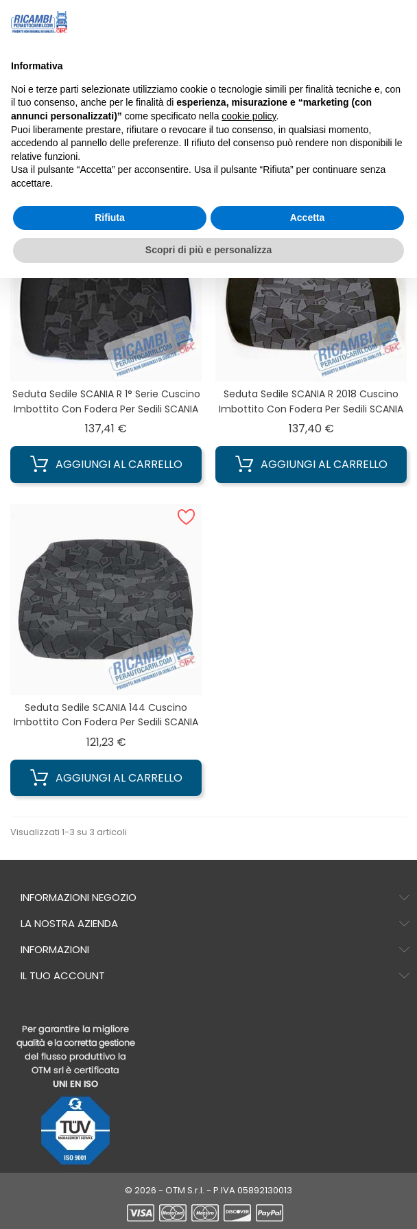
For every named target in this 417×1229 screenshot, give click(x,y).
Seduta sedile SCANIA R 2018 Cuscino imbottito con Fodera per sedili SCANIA (311, 401)
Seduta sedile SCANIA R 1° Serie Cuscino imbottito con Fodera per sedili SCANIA (106, 401)
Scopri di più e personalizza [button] (208, 249)
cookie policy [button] (249, 115)
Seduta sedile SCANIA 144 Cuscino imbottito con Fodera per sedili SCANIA (106, 715)
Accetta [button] (307, 217)
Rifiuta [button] (110, 217)
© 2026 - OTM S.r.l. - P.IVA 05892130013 (208, 1190)
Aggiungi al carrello (106, 464)
